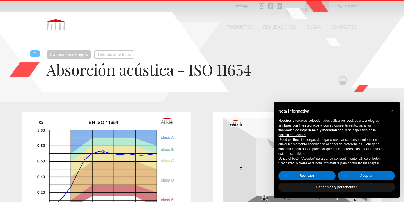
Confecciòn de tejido (69, 54)
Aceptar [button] (366, 176)
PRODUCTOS (239, 27)
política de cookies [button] (292, 135)
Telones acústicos (114, 54)
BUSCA (314, 27)
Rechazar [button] (306, 176)
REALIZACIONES (279, 27)
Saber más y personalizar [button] (336, 187)
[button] (392, 110)
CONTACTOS (344, 27)
